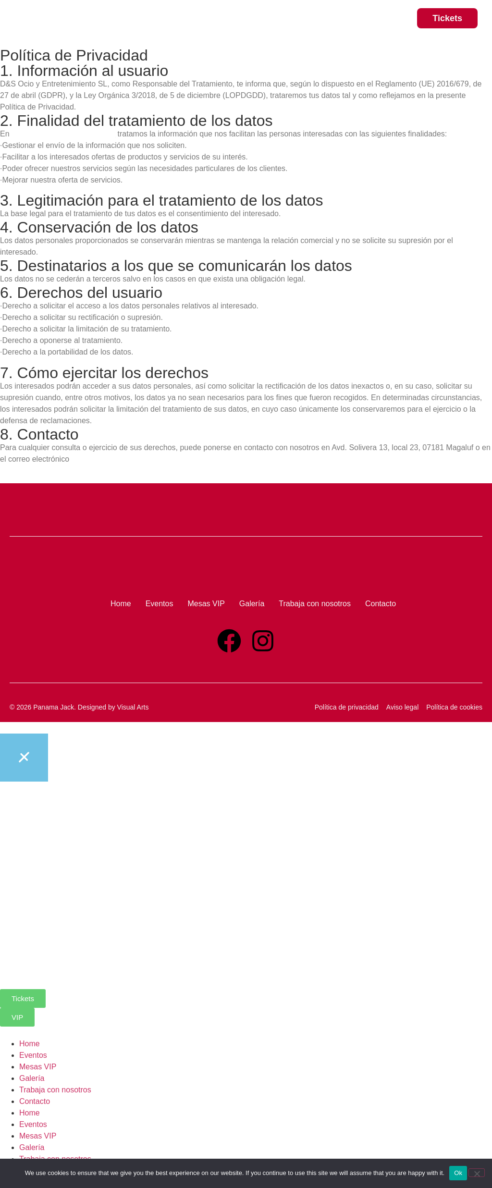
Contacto (34, 1101)
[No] (476, 1172)
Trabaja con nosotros (55, 1090)
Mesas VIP (37, 1067)
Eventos (33, 1055)
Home (29, 1044)
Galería (31, 1078)
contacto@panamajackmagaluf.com (133, 459)
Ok (458, 1172)
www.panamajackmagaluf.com (63, 134)
